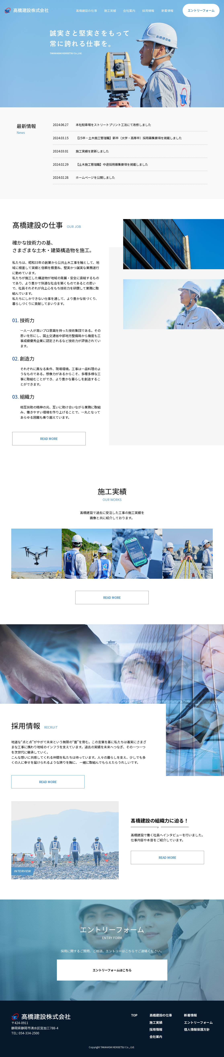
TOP (134, 1016)
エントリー (200, 10)
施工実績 (105, 10)
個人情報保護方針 (197, 1031)
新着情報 (165, 10)
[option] (112, 53)
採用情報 (145, 10)
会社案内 (125, 10)
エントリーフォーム (198, 1023)
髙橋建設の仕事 (81, 10)
